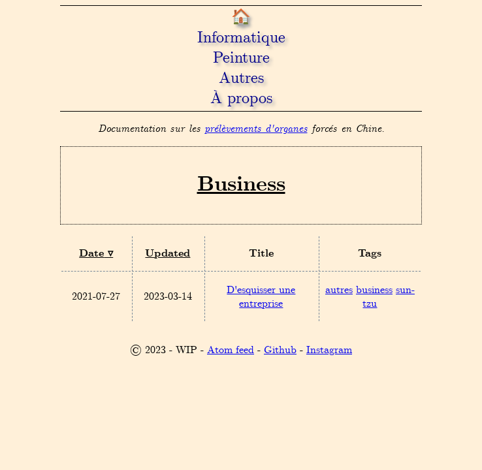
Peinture (241, 58)
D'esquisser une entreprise (261, 297)
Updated (167, 253)
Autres (241, 79)
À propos (241, 99)
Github (280, 350)
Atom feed (230, 350)
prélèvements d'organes (256, 129)
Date (91, 253)
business (374, 290)
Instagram (329, 350)
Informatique (241, 38)
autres (339, 290)
